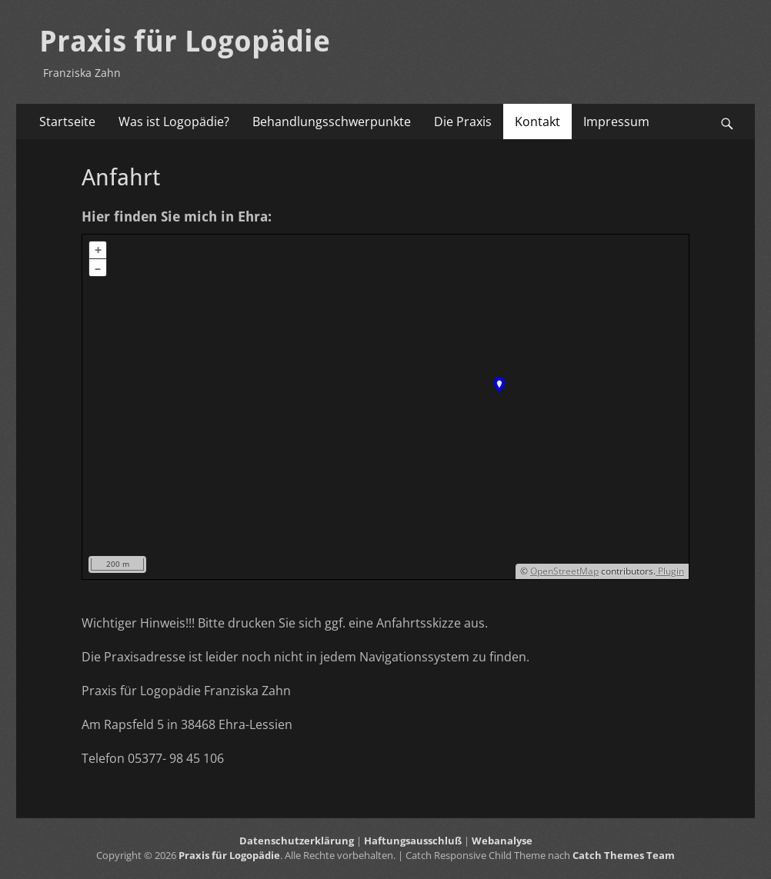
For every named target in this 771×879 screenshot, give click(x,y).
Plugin (670, 571)
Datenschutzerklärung (296, 840)
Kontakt (537, 121)
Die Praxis (463, 121)
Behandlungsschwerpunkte (331, 121)
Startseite (67, 121)
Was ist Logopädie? (173, 121)
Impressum (616, 121)
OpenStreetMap (564, 571)
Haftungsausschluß (413, 840)
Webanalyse (502, 840)
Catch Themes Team (623, 855)
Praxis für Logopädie (184, 41)
